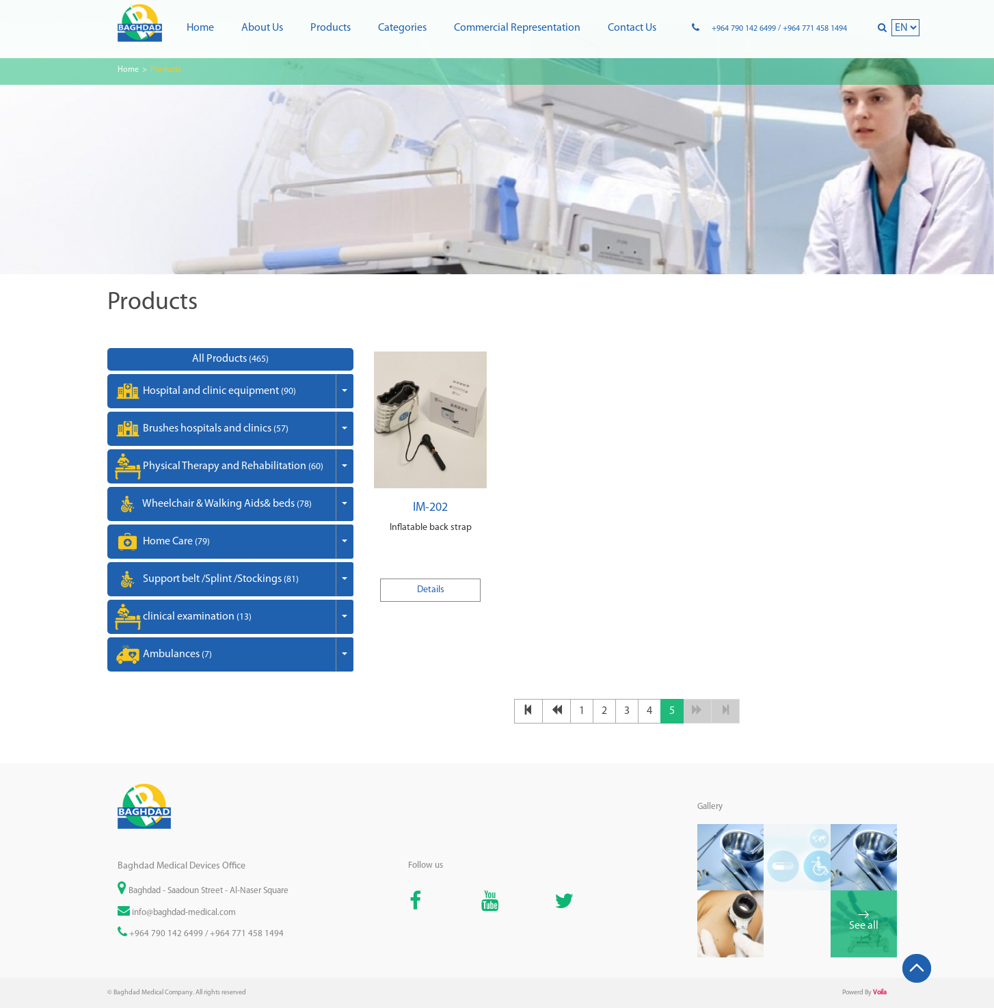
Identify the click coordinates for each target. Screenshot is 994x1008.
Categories (402, 28)
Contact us (632, 28)
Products (330, 28)
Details (430, 590)
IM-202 (430, 507)
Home (200, 28)
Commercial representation (517, 28)
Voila (880, 992)
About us (262, 28)
